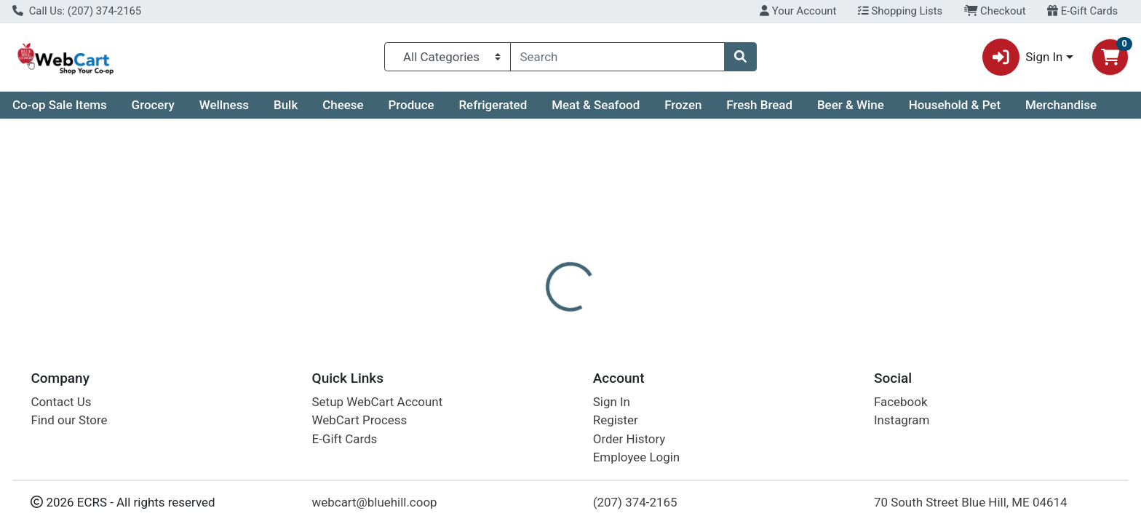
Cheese (342, 105)
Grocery (153, 105)
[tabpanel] (808, 413)
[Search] (617, 56)
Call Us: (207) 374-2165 (76, 10)
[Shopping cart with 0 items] (1110, 57)
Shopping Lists (900, 10)
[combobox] (617, 56)
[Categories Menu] (447, 56)
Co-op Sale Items (59, 105)
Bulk (286, 105)
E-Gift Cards (1082, 10)
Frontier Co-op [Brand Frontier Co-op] (666, 423)
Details (516, 316)
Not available (969, 233)
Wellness (224, 105)
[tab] (516, 315)
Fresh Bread (759, 105)
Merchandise (1061, 105)
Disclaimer (585, 316)
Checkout (995, 10)
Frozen (682, 105)
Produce (411, 105)
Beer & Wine (850, 105)
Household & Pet (955, 105)
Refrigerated (492, 105)
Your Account (798, 10)
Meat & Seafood (596, 105)
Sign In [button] (1022, 57)
